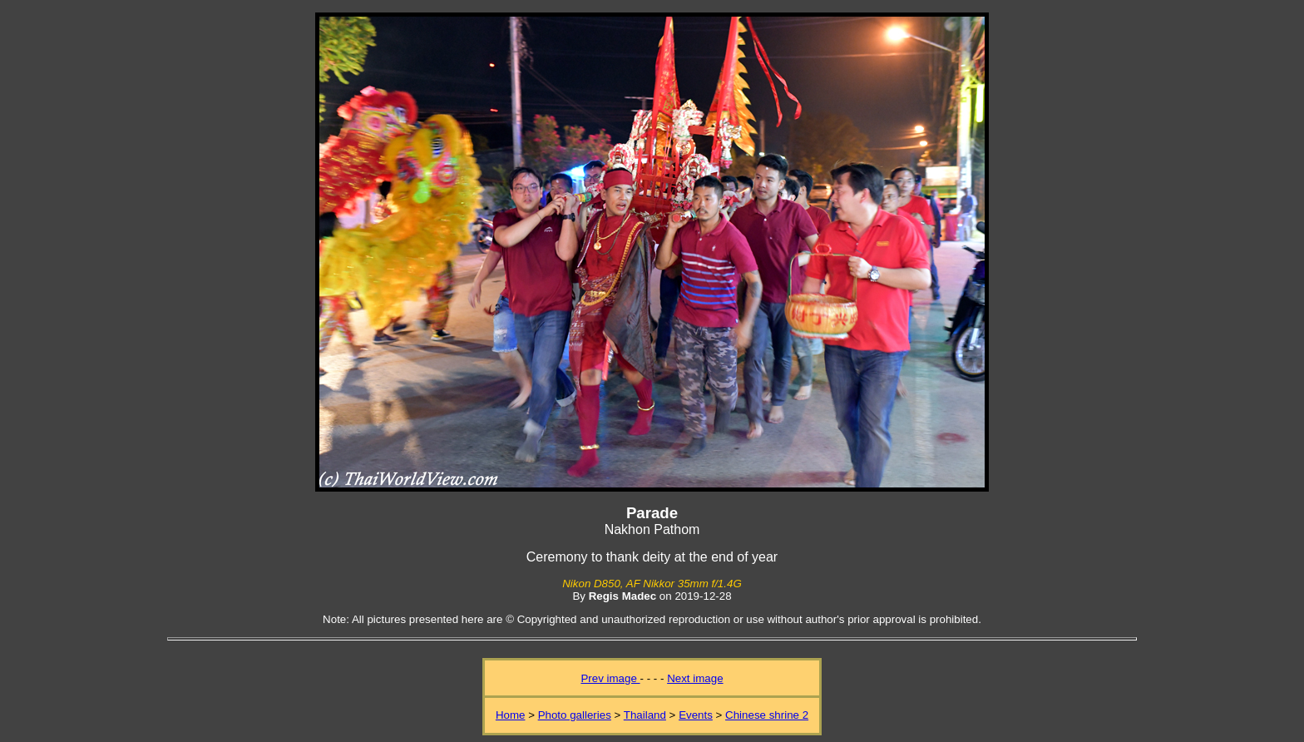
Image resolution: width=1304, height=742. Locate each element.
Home (511, 715)
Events (696, 715)
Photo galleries (574, 715)
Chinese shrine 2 (766, 715)
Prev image (610, 678)
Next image (695, 678)
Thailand (645, 715)
